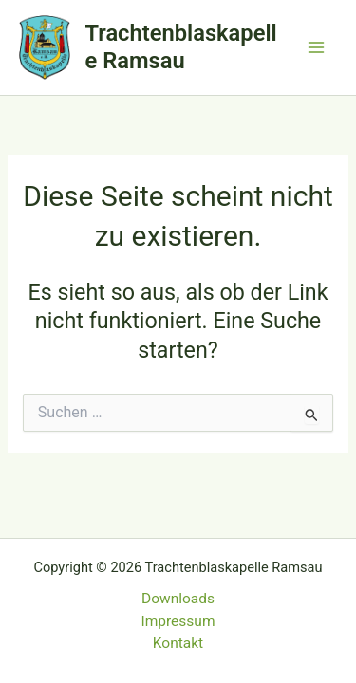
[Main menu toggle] (316, 47)
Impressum (178, 621)
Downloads (178, 598)
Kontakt (178, 643)
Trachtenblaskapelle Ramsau (181, 46)
